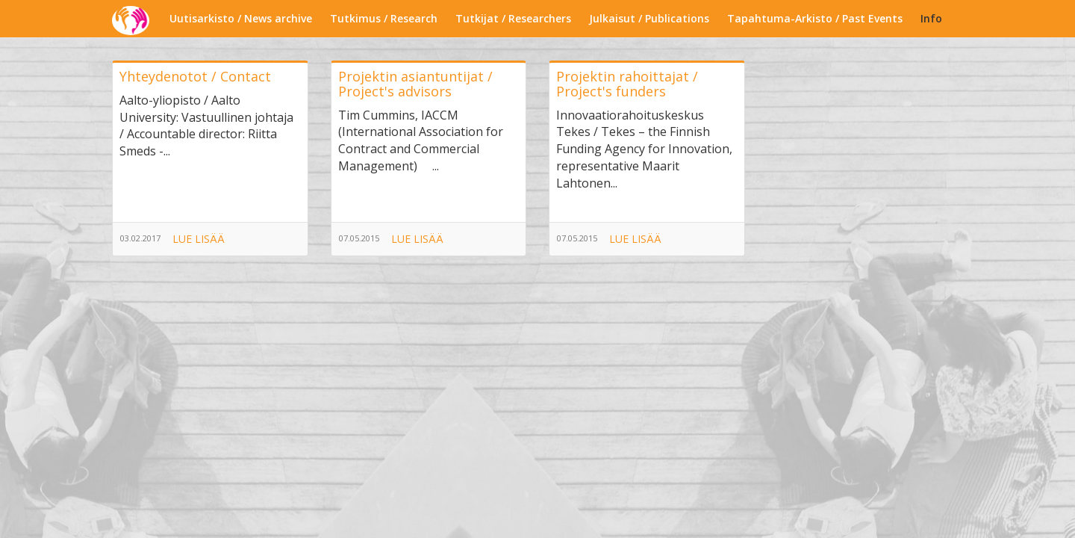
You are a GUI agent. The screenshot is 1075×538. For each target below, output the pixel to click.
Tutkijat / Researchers (513, 18)
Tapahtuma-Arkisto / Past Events (815, 18)
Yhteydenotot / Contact (195, 76)
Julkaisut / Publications (649, 18)
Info (931, 18)
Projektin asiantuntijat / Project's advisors (415, 83)
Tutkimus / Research (383, 18)
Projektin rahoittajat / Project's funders (627, 83)
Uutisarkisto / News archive (240, 18)
